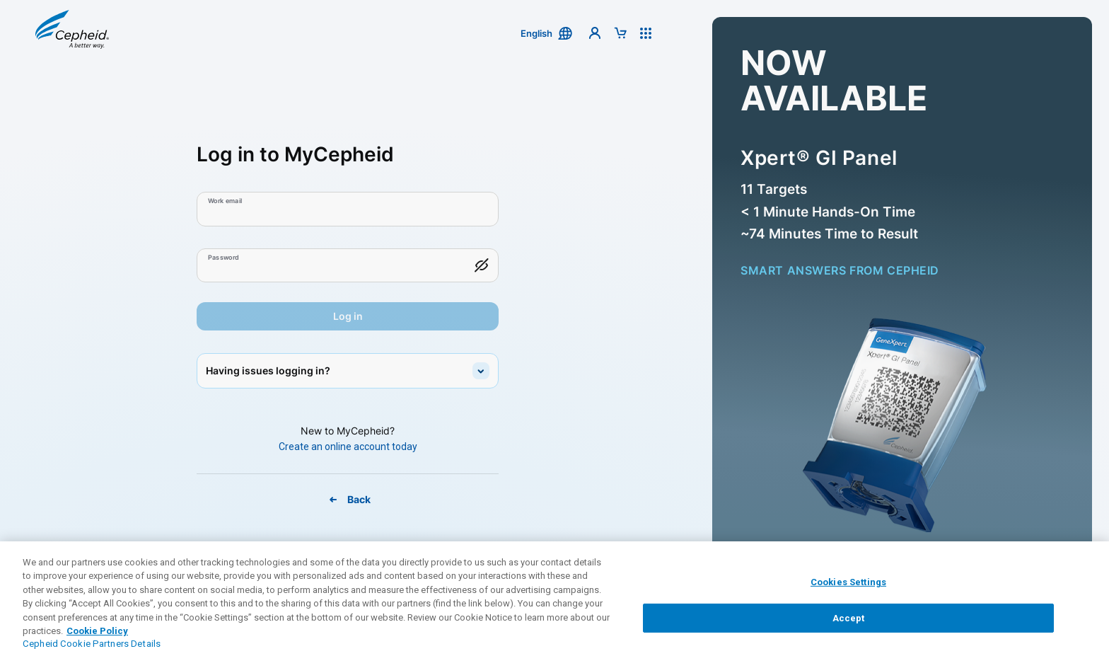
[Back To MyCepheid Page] (348, 499)
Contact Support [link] (343, 594)
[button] (72, 33)
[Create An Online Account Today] (348, 446)
